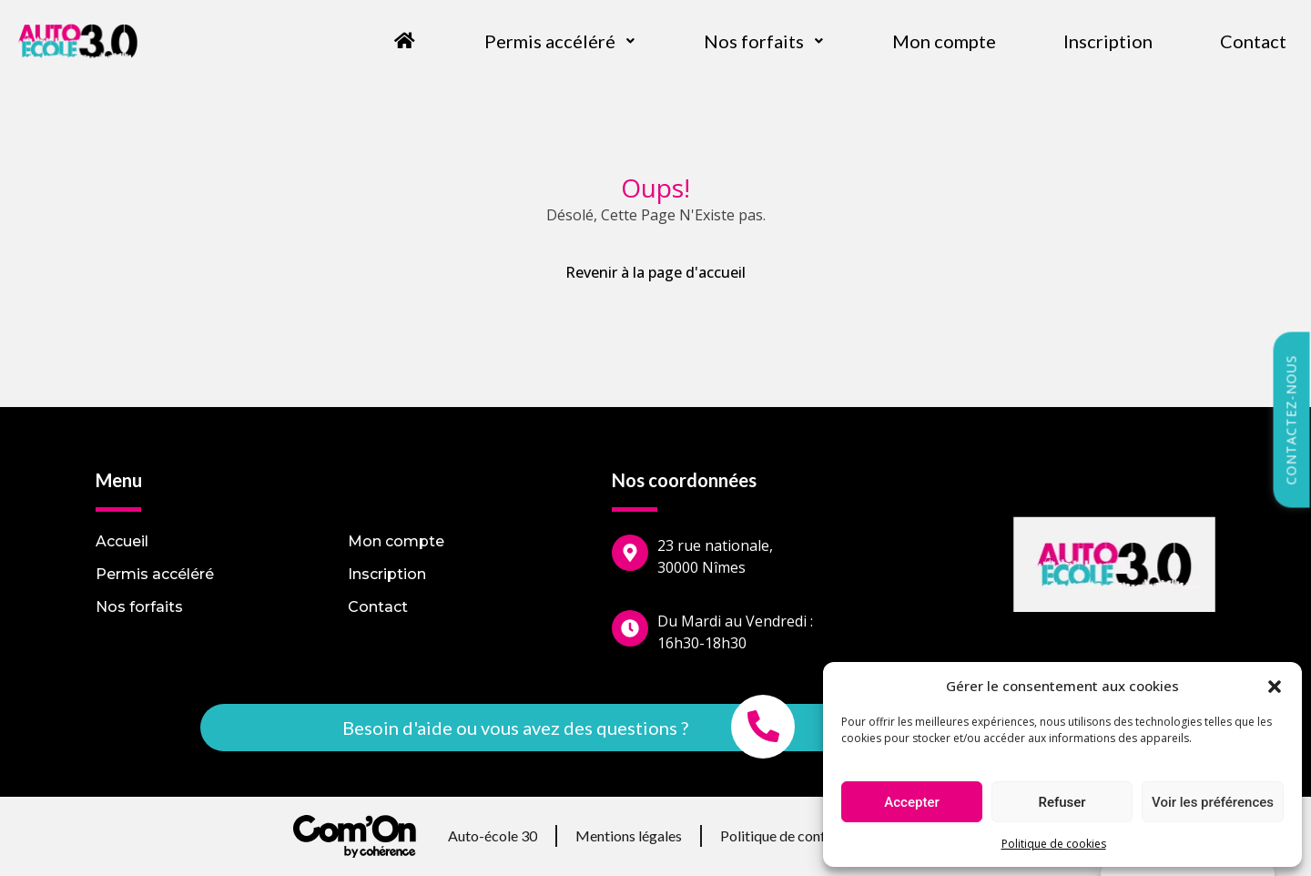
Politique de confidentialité (804, 835)
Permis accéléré (560, 41)
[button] (1274, 686)
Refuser (1061, 802)
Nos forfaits (764, 41)
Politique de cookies (1053, 843)
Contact (1253, 41)
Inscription (1108, 41)
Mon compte (944, 41)
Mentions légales (628, 835)
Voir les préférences (1213, 802)
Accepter (911, 802)
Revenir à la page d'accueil (655, 272)
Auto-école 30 (492, 835)
